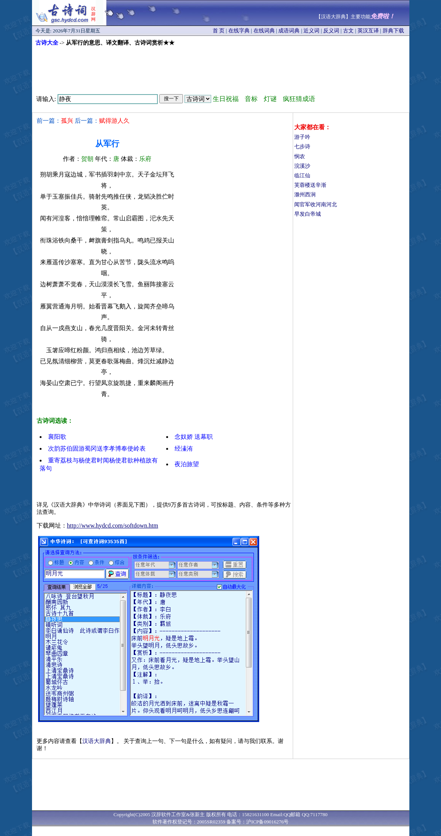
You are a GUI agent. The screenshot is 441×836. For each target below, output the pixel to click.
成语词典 (289, 31)
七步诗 (302, 146)
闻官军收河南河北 (315, 204)
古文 (348, 31)
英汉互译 (368, 31)
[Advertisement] (221, 67)
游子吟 (302, 137)
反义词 (331, 31)
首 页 (219, 31)
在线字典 (239, 31)
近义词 (311, 31)
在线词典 (264, 31)
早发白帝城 (307, 214)
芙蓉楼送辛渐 (310, 185)
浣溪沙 (302, 166)
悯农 (299, 156)
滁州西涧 (305, 194)
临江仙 (302, 175)
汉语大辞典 (96, 741)
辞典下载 (393, 31)
